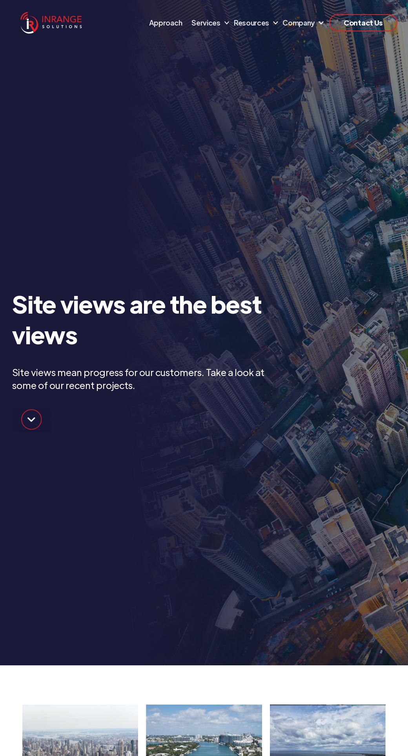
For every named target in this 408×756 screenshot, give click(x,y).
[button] (208, 22)
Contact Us (363, 22)
